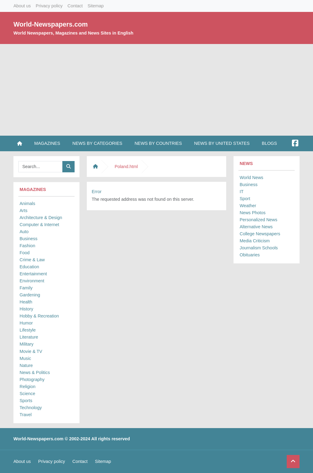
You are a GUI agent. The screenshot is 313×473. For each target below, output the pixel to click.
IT (242, 191)
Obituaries (250, 254)
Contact (75, 5)
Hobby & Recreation (39, 316)
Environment (32, 280)
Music (25, 358)
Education (29, 266)
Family (26, 287)
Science (27, 393)
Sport (245, 198)
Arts (24, 210)
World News (251, 177)
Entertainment (33, 273)
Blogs (269, 143)
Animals (27, 203)
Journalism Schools (259, 247)
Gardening (30, 294)
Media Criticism (255, 240)
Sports (26, 400)
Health (26, 301)
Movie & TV (31, 351)
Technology (31, 407)
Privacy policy (49, 5)
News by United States (222, 143)
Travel (25, 414)
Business (28, 238)
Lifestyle (28, 330)
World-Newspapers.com (50, 24)
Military (27, 344)
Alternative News (256, 226)
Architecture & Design (41, 217)
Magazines (47, 143)
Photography (32, 379)
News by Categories (97, 143)
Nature (26, 365)
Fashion (27, 245)
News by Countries (158, 143)
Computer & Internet (39, 224)
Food (25, 252)
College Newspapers (260, 233)
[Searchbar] (40, 166)
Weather (248, 205)
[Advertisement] (156, 90)
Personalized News (258, 219)
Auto (24, 231)
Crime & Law (32, 259)
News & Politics (35, 372)
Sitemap (95, 5)
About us (22, 5)
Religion (27, 386)
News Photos (253, 212)
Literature (29, 337)
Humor (26, 323)
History (26, 308)
